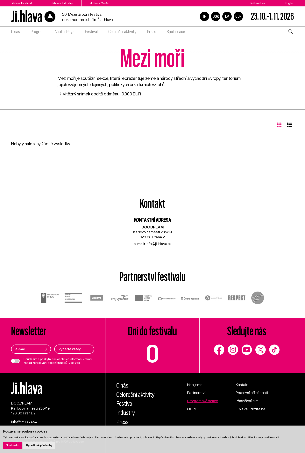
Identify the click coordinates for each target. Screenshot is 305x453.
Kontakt (242, 384)
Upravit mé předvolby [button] (39, 445)
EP (227, 16)
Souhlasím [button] (12, 445)
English (289, 3)
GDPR (192, 409)
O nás (15, 31)
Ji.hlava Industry (62, 3)
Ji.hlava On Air (99, 3)
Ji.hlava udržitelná (250, 409)
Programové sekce (202, 401)
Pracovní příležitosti (252, 392)
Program (38, 31)
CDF (238, 16)
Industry (125, 413)
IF (204, 16)
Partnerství (196, 392)
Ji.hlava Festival (21, 3)
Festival (91, 31)
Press (151, 31)
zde (77, 362)
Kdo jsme (194, 384)
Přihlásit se (258, 3)
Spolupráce (176, 31)
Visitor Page (64, 31)
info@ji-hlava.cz (159, 243)
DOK (216, 16)
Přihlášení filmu (248, 401)
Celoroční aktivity (122, 31)
